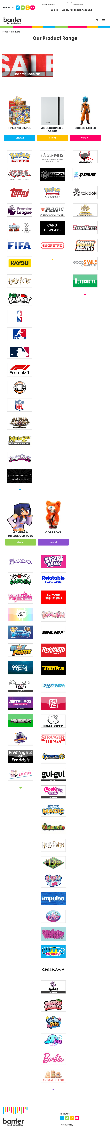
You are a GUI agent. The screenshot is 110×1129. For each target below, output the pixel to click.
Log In (54, 10)
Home (5, 31)
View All (20, 137)
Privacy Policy (66, 1124)
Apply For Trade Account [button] (77, 10)
